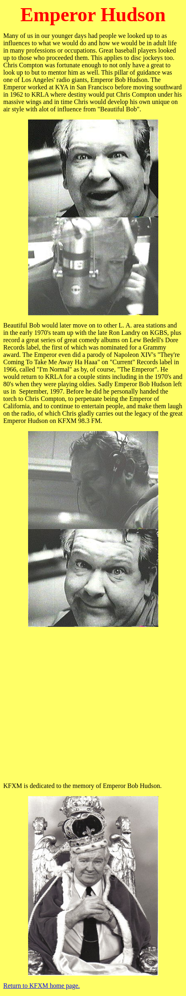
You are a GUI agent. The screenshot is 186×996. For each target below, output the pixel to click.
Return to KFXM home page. (41, 985)
